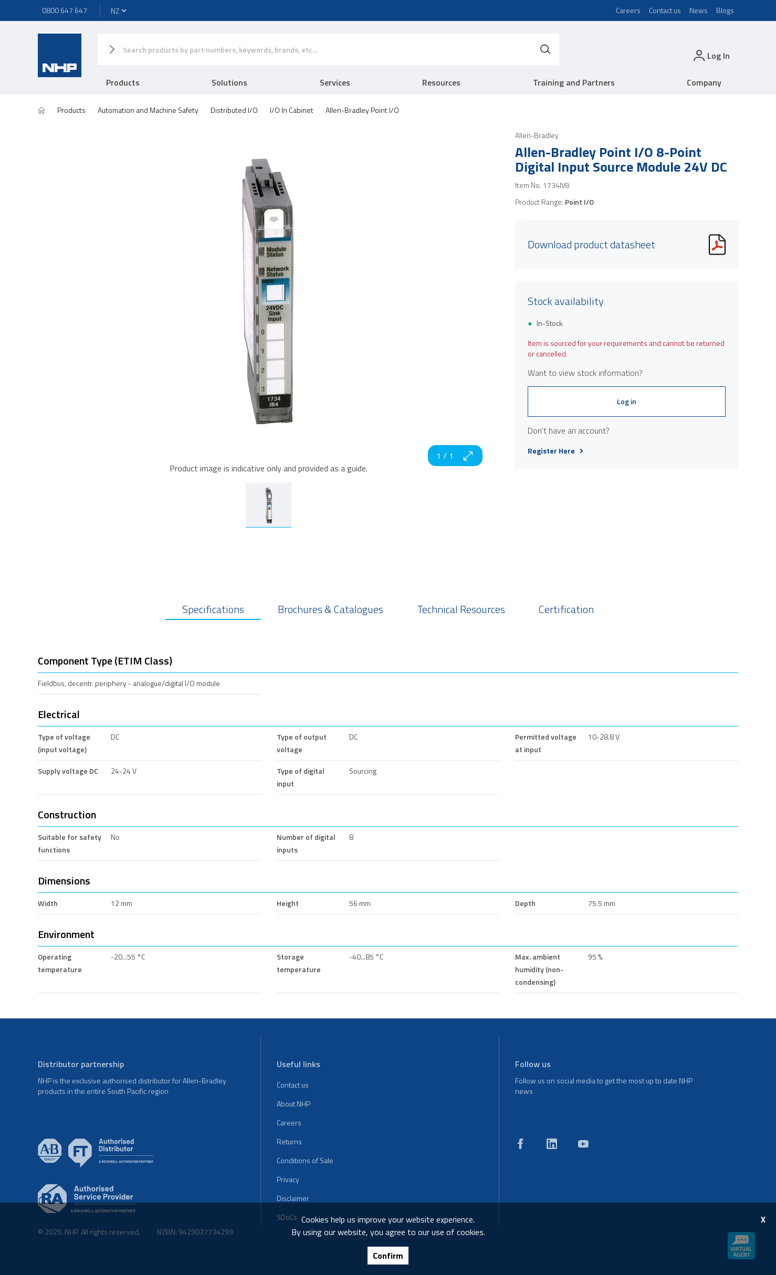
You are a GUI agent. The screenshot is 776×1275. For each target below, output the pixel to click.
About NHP (293, 1103)
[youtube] (583, 1144)
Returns (289, 1141)
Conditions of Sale (305, 1160)
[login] (710, 55)
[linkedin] (552, 1144)
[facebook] (520, 1144)
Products (123, 82)
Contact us (665, 10)
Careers (628, 10)
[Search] (545, 49)
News (698, 10)
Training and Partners (574, 82)
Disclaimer (293, 1198)
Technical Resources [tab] (461, 609)
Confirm (388, 1255)
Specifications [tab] (213, 609)
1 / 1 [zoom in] (455, 455)
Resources (441, 82)
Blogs (725, 10)
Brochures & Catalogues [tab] (330, 609)
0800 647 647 (64, 10)
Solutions (229, 82)
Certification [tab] (566, 609)
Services (335, 82)
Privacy (288, 1179)
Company (704, 82)
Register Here (555, 451)
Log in (626, 401)
